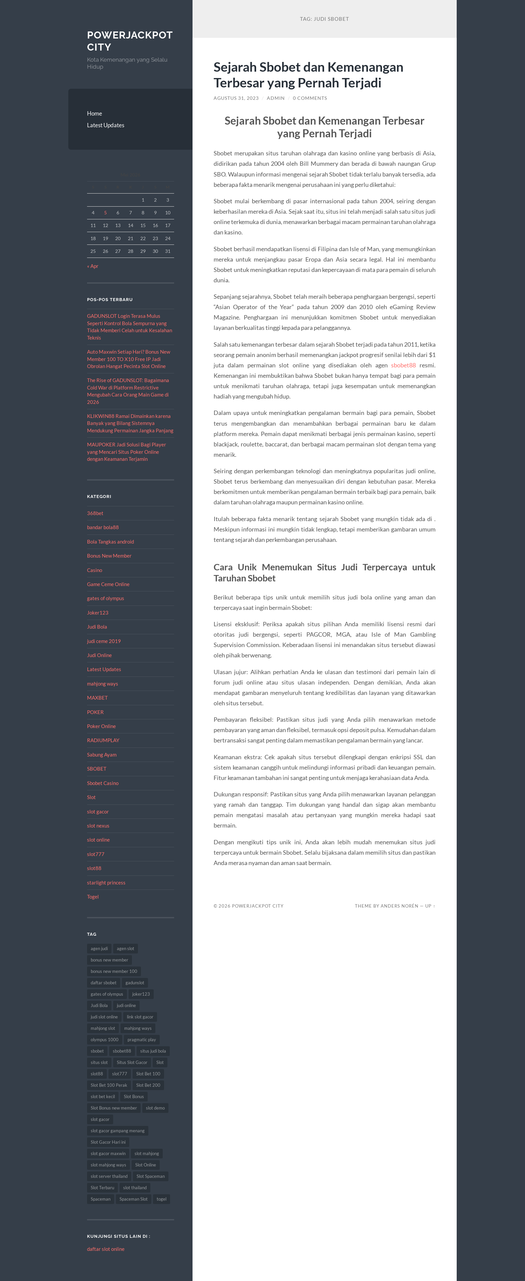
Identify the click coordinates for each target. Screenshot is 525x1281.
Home (94, 113)
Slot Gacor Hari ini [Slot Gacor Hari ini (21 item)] (108, 1142)
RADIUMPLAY (103, 740)
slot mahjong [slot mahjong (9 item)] (147, 1153)
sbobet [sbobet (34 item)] (97, 1051)
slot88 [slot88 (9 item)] (97, 1073)
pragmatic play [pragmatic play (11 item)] (142, 1039)
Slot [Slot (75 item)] (160, 1062)
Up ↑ (430, 906)
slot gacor (98, 811)
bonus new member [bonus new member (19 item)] (109, 960)
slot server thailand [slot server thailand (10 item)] (109, 1176)
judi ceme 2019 (104, 641)
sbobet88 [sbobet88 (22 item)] (122, 1051)
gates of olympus (105, 598)
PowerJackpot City (258, 906)
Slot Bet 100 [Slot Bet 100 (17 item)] (148, 1073)
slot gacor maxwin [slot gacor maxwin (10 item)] (108, 1153)
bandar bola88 (103, 527)
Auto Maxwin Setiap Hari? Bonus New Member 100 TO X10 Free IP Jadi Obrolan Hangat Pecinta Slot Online (128, 359)
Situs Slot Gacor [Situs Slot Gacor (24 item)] (132, 1062)
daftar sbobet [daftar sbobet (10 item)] (104, 982)
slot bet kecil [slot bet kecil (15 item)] (103, 1096)
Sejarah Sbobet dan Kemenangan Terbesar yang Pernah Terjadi (308, 74)
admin (276, 98)
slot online (98, 840)
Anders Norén (400, 906)
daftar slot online (106, 1249)
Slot (91, 797)
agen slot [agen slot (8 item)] (125, 948)
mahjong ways (102, 684)
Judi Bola (97, 627)
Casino (94, 570)
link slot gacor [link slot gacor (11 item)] (140, 1016)
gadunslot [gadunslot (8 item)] (135, 982)
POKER (95, 712)
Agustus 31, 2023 (236, 98)
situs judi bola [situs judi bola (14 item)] (153, 1051)
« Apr (92, 266)
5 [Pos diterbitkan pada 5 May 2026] (105, 212)
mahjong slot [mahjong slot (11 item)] (103, 1028)
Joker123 (97, 613)
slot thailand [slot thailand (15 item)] (135, 1187)
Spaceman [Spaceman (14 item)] (100, 1199)
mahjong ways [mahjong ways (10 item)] (138, 1028)
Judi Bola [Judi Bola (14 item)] (99, 1005)
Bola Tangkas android (110, 542)
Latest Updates (105, 125)
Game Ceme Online (108, 584)
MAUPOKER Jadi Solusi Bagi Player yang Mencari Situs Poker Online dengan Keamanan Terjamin (126, 451)
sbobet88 (403, 365)
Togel (93, 897)
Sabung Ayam (102, 755)
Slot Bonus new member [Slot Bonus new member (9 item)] (114, 1108)
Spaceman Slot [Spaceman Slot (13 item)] (134, 1199)
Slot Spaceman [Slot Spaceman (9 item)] (151, 1176)
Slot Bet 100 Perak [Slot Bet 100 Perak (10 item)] (109, 1085)
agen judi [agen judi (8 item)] (99, 948)
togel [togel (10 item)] (161, 1199)
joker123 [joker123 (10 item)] (141, 994)
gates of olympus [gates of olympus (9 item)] (107, 994)
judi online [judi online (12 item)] (126, 1005)
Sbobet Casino (103, 783)
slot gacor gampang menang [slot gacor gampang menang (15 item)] (118, 1130)
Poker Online (101, 726)
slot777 (95, 854)
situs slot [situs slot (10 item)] (99, 1062)
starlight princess (106, 882)
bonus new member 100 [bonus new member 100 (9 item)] (114, 971)
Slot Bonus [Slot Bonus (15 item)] (134, 1096)
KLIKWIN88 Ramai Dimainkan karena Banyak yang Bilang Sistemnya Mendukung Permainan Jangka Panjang (130, 423)
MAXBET (97, 698)
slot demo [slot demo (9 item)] (155, 1108)
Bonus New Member (109, 556)
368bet (95, 513)
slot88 (94, 868)
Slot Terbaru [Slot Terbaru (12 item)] (102, 1187)
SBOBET (96, 769)
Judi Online (99, 655)
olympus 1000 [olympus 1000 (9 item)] (105, 1039)
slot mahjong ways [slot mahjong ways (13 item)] (108, 1164)
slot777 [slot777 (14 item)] (119, 1073)
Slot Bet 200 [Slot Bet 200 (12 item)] (148, 1085)
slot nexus (98, 826)
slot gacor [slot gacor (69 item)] (100, 1119)
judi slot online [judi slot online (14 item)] (104, 1016)
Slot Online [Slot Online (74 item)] (145, 1164)
